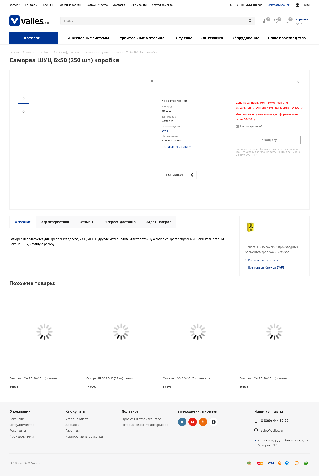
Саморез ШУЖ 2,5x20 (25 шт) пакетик (263, 378)
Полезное (130, 411)
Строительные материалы (142, 38)
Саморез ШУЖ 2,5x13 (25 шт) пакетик (110, 378)
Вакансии (16, 419)
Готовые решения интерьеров (145, 425)
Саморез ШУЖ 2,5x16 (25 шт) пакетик (187, 378)
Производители (21, 436)
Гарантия (72, 430)
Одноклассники (203, 422)
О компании (20, 411)
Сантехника (212, 38)
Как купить (75, 411)
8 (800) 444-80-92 (274, 420)
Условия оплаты (77, 419)
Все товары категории (264, 260)
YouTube (192, 422)
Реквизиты (17, 430)
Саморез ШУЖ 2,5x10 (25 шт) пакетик (33, 378)
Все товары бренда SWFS (266, 267)
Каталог (32, 38)
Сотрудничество (21, 425)
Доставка (72, 425)
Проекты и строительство (141, 419)
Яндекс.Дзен (213, 422)
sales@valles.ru (272, 430)
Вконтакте (182, 422)
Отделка (184, 38)
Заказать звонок (279, 5)
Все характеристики (175, 147)
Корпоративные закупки (84, 436)
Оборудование (245, 38)
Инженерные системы (88, 38)
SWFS (165, 130)
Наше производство (287, 38)
